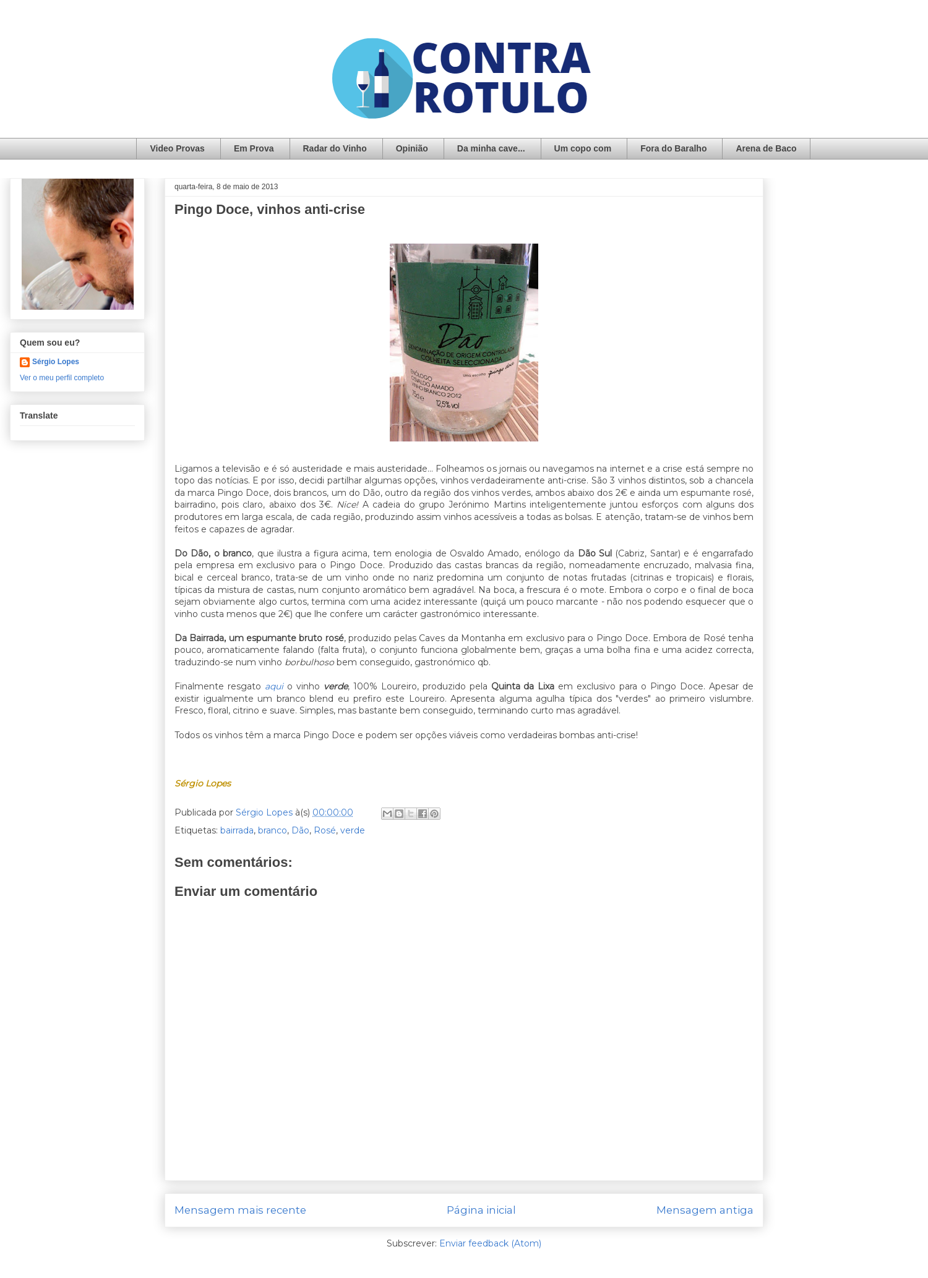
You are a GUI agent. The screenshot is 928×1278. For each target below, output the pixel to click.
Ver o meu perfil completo (62, 377)
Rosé (325, 830)
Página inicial (481, 1210)
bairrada (237, 830)
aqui (274, 686)
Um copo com (583, 148)
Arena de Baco (766, 148)
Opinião (412, 148)
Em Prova (254, 148)
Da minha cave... (491, 148)
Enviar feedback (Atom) (490, 1243)
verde (352, 830)
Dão (300, 830)
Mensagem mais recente (240, 1210)
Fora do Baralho (673, 148)
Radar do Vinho (335, 148)
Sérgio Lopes (55, 361)
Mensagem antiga (705, 1210)
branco (272, 830)
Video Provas (177, 148)
